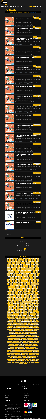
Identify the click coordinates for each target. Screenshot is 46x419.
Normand (33, 345)
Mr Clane (36, 348)
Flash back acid (9, 341)
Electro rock (23, 354)
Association (28, 258)
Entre (38, 291)
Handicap (27, 273)
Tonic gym (37, 267)
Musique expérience (17, 333)
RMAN (32, 330)
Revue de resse (20, 351)
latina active (17, 25)
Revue (13, 276)
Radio (25, 356)
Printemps (37, 315)
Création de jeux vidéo (13, 351)
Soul (29, 285)
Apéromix (32, 336)
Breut (35, 341)
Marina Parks (28, 330)
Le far (31, 312)
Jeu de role (31, 338)
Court (8, 315)
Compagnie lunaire (36, 270)
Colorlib (31, 418)
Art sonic (16, 332)
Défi (16, 359)
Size (19, 348)
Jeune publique (26, 333)
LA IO (30, 6)
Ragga (21, 344)
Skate (12, 282)
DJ (37, 303)
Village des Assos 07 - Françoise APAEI (25, 86)
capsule (21, 224)
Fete (20, 362)
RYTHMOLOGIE (33, 356)
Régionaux (33, 279)
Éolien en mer (18, 327)
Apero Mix (9, 338)
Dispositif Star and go (13, 335)
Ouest (28, 297)
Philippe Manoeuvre (31, 339)
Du (25, 362)
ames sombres (30, 224)
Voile (14, 282)
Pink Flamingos (15, 345)
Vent (17, 282)
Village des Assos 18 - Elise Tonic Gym (25, 193)
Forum (22, 276)
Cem (18, 291)
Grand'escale (18, 288)
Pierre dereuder (36, 327)
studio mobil (25, 33)
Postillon (37, 351)
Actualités (13, 264)
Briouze (20, 332)
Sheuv (9, 356)
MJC (24, 282)
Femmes (22, 360)
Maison (27, 300)
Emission (33, 359)
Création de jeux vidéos (18, 315)
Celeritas (28, 341)
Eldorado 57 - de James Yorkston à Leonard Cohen (13, 412)
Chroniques (36, 362)
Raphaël (10, 330)
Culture (32, 258)
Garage (30, 303)
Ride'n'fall (18, 270)
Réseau (35, 330)
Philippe (36, 339)
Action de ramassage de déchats (26, 321)
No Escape (18, 338)
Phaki (12, 356)
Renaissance (31, 353)
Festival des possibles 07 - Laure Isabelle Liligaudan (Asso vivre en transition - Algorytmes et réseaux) (13, 408)
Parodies (22, 267)
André (19, 267)
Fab (39, 418)
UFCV (33, 33)
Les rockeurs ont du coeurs (20, 336)
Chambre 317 (11, 333)
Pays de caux (9, 350)
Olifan (22, 333)
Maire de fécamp (23, 270)
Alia (26, 291)
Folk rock (20, 258)
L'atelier (21, 357)
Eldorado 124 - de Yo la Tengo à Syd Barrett (13, 416)
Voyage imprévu (9, 297)
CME (24, 348)
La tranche (13, 342)
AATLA (16, 306)
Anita (37, 318)
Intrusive (17, 294)
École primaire (10, 288)
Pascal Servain (34, 285)
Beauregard (24, 315)
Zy (24, 418)
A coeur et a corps (29, 270)
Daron (27, 354)
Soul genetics (9, 291)
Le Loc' (15, 321)
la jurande (26, 25)
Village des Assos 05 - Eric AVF (23, 67)
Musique (27, 285)
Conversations (12, 261)
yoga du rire (22, 25)
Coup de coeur (28, 335)
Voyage (17, 297)
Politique (32, 362)
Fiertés (13, 362)
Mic (37, 356)
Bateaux (10, 344)
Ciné (30, 279)
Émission (36, 306)
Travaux (9, 354)
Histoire (14, 327)
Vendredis (16, 353)
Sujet (8, 261)
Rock (17, 258)
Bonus (26, 336)
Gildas (14, 330)
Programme (26, 276)
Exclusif (21, 341)
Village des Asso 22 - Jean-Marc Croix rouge (27, 18)
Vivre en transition (25, 279)
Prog (29, 336)
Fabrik (37, 360)
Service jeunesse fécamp (30, 348)
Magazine (36, 261)
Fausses (34, 276)
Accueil (3, 6)
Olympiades (12, 285)
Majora (34, 354)
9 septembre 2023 (37, 18)
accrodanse (31, 25)
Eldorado (24, 258)
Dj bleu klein (9, 342)
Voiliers (35, 282)
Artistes (37, 279)
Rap (34, 315)
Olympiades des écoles (18, 285)
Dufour (22, 318)
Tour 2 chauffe (9, 329)
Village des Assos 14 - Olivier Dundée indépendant (25, 155)
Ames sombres (29, 351)
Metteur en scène (11, 348)
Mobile (24, 264)
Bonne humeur (37, 258)
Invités (26, 261)
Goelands (25, 351)
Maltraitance (15, 357)
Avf (19, 273)
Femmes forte (13, 312)
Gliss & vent (26, 303)
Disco (16, 354)
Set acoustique (34, 303)
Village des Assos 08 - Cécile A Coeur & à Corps (27, 96)
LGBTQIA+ (28, 356)
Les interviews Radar (27, 399)
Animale (24, 357)
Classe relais (10, 360)
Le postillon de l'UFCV (10, 353)
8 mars (9, 312)
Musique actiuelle (21, 345)
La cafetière (30, 309)
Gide (12, 267)
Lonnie (22, 348)
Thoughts (21, 294)
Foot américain (13, 270)
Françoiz (32, 341)
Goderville (15, 267)
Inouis (18, 309)
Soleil (23, 362)
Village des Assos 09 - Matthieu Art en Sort (26, 106)
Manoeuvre (14, 341)
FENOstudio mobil (23, 338)
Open (11, 357)
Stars (37, 288)
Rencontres (17, 264)
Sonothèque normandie (11, 336)
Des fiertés (34, 357)
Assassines (25, 294)
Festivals (34, 297)
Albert (19, 318)
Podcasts (16, 6)
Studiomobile (23, 273)
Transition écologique (33, 332)
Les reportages (26, 395)
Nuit (29, 300)
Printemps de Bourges (23, 309)
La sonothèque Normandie (29, 329)
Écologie (27, 312)
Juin (29, 362)
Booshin (35, 291)
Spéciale (20, 339)
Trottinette (21, 303)
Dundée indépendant (10, 273)
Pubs (37, 276)
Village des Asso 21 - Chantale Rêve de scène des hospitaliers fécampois (27, 39)
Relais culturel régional (33, 333)
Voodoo (26, 306)
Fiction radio (24, 297)
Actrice (16, 348)
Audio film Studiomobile (11, 294)
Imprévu (20, 297)
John (32, 315)
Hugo (32, 291)
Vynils (30, 359)
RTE (22, 327)
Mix (37, 282)
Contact (23, 6)
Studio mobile (26, 393)
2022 (15, 309)
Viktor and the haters (21, 347)
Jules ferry (37, 359)
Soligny (23, 342)
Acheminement (26, 327)
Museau (37, 345)
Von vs (21, 291)
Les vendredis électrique (11, 359)
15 (27, 362)
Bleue (11, 318)
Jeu (21, 279)
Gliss (19, 282)
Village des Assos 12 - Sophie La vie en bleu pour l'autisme (26, 136)
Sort (11, 303)
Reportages (18, 312)
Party (15, 344)
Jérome (26, 342)
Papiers (20, 261)
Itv (24, 267)
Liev (16, 347)
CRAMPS (22, 306)
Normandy (12, 354)
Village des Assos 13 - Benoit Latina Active (26, 144)
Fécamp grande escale (35, 342)
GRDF (37, 321)
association (17, 224)
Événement (18, 279)
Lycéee (34, 309)
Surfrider (18, 321)
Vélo (22, 282)
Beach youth (36, 338)
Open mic (30, 354)
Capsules (25, 224)
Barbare (37, 264)
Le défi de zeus (22, 359)
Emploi (8, 300)
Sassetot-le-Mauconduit (11, 279)
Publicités (30, 276)
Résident (34, 347)
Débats (34, 351)
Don (19, 353)
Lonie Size (15, 356)
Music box (30, 327)
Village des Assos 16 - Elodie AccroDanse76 (26, 174)
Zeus (18, 359)
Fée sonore (11, 315)
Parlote (23, 261)
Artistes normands (28, 345)
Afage (8, 351)
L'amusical (28, 315)
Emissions (9, 6)
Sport (30, 267)
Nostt (13, 291)
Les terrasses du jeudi (19, 330)
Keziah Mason (10, 345)
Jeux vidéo (12, 306)
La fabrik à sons (36, 329)
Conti (17, 318)
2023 (19, 306)
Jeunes (9, 303)
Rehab (33, 306)
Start (15, 291)
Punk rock (13, 338)
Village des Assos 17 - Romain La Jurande (26, 183)
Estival (27, 357)
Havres (24, 291)
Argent (36, 336)
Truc (28, 338)
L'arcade (26, 350)
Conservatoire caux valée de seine (33, 350)
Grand (30, 342)
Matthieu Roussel (10, 321)
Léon (14, 318)
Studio (21, 264)
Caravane (9, 264)
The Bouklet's (27, 347)
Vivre (9, 318)
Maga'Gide (8, 267)
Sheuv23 (37, 354)
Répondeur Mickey (8, 414)
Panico (29, 294)
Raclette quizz (16, 339)
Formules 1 (21, 363)
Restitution (22, 350)
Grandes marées (11, 332)
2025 (17, 360)
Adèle (23, 332)
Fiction (14, 297)
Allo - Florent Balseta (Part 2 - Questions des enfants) (13, 405)
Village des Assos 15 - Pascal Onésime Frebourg (27, 164)
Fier (31, 264)
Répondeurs (33, 288)
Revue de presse (17, 276)
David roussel (16, 273)
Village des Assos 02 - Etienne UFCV (25, 57)
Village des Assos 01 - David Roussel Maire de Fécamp (27, 48)
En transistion (17, 362)
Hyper (18, 344)
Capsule (29, 261)
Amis (37, 294)
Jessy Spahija (26, 353)
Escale (14, 288)
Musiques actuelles (33, 273)
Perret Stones (12, 347)
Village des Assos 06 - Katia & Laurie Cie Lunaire (27, 77)
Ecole (23, 285)
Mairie (30, 357)
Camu (35, 318)
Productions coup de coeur (21, 335)
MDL (36, 309)
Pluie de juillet (27, 332)
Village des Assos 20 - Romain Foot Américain (27, 28)
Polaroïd (19, 354)
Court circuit (17, 350)
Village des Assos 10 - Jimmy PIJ (23, 115)
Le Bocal (25, 397)
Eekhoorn (19, 356)
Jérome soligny (18, 342)
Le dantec (8, 270)
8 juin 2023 (38, 221)
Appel (22, 353)
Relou (34, 264)
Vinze (38, 341)
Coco (27, 344)
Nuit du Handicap (36, 300)
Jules (14, 360)
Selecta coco (35, 344)
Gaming (25, 363)
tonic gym (36, 33)
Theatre (31, 347)
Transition (9, 362)
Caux (9, 306)
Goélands (9, 276)
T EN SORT (37, 6)
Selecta (24, 344)
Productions (26, 318)
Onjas (22, 356)
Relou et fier (28, 264)
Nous (29, 291)
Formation (12, 300)
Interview (16, 33)
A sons (28, 360)
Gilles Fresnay (10, 327)
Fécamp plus (28, 282)
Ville (32, 300)
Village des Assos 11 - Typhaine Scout (25, 125)
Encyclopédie (28, 288)
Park (31, 297)
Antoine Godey (34, 335)
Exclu (18, 341)
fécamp (30, 33)
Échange (13, 350)
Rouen (24, 330)
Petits (17, 261)
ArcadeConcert (32, 360)
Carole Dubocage (10, 324)
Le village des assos (27, 391)
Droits (19, 360)
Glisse (9, 282)
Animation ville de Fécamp (29, 324)
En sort (27, 359)
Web (13, 344)
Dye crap (24, 341)
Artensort (37, 297)
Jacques (19, 300)
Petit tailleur (31, 318)
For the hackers (10, 339)
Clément (37, 312)
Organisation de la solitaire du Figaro (19, 324)
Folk (15, 258)
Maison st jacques (16, 303)
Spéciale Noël (25, 339)
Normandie (33, 267)
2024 (31, 282)
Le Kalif (34, 312)
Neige (32, 294)
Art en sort (20, 33)
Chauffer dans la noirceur (16, 329)
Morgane (22, 329)
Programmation (23, 312)
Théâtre (38, 273)
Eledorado (29, 306)
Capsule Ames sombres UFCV (23, 222)
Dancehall (30, 344)
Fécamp (8, 258)
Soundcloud (33, 12)
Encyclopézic (23, 288)
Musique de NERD (11, 309)
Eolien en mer (36, 324)
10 (25, 360)
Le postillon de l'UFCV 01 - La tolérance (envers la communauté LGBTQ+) (27, 213)
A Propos (7, 399)
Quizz (35, 294)
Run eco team (34, 321)
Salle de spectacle (36, 353)
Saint (24, 300)
